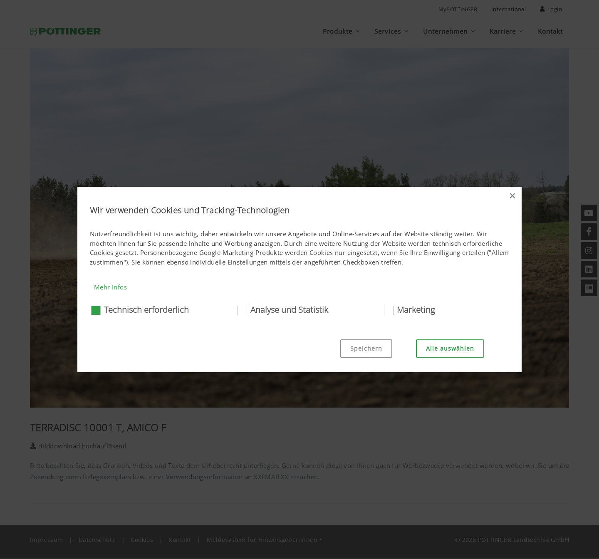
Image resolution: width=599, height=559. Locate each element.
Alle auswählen (450, 348)
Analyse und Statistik (289, 309)
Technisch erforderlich (146, 309)
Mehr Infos (110, 287)
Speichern (366, 348)
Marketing (416, 309)
